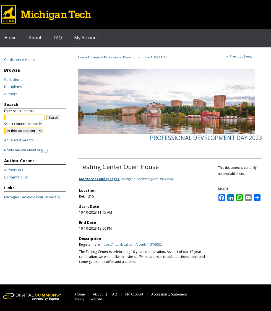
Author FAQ (13, 169)
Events (96, 57)
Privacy (79, 299)
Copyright (95, 299)
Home (82, 57)
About (98, 294)
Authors (10, 93)
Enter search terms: (19, 110)
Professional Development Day (127, 57)
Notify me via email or (26, 149)
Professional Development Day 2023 (206, 138)
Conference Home (19, 59)
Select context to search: (23, 123)
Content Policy (16, 177)
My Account (134, 294)
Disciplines (13, 86)
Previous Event (241, 56)
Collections (13, 79)
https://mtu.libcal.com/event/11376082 (131, 244)
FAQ (114, 294)
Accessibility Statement (169, 294)
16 (165, 57)
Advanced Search (19, 140)
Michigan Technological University (32, 197)
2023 (157, 57)
